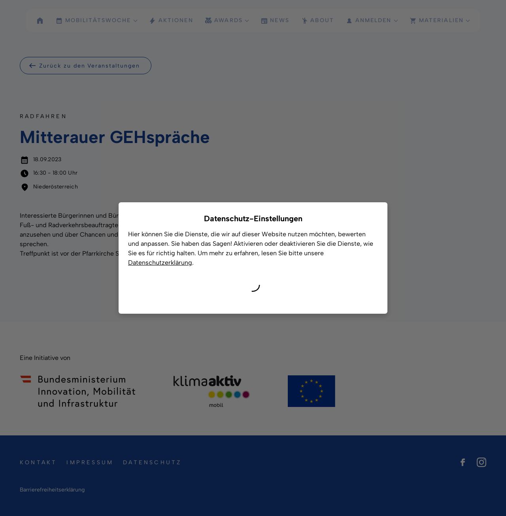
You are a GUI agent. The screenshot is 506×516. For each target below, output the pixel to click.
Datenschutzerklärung (160, 262)
